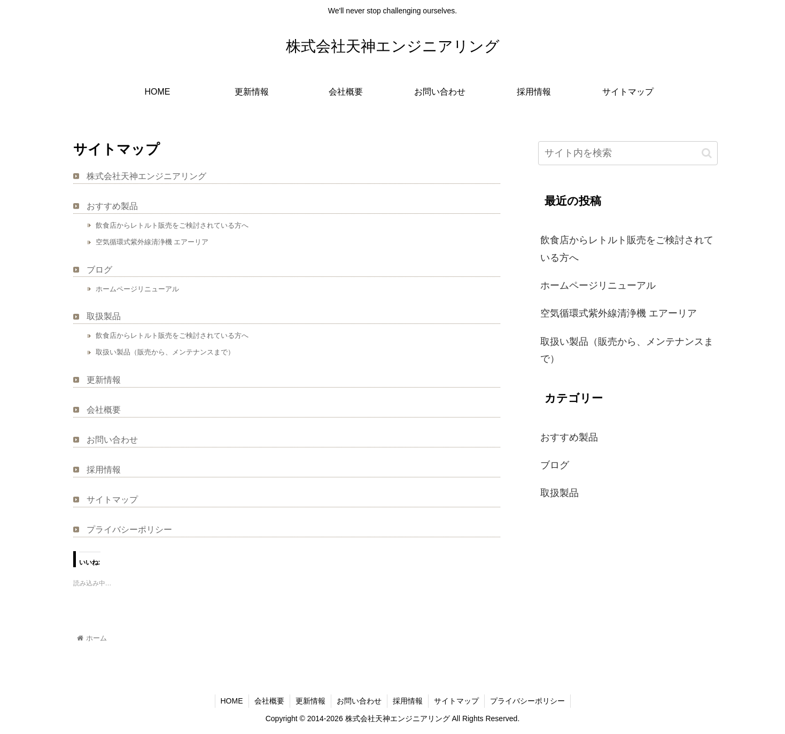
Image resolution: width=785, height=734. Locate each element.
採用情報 (104, 469)
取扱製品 (104, 316)
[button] (706, 153)
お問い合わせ (112, 439)
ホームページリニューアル (137, 289)
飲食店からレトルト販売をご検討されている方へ (172, 225)
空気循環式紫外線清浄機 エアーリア (152, 242)
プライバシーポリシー (129, 529)
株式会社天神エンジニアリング (146, 176)
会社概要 (104, 409)
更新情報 (104, 379)
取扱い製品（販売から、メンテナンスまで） (165, 352)
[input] (628, 153)
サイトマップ (112, 499)
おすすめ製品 (112, 206)
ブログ (99, 269)
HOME (232, 701)
